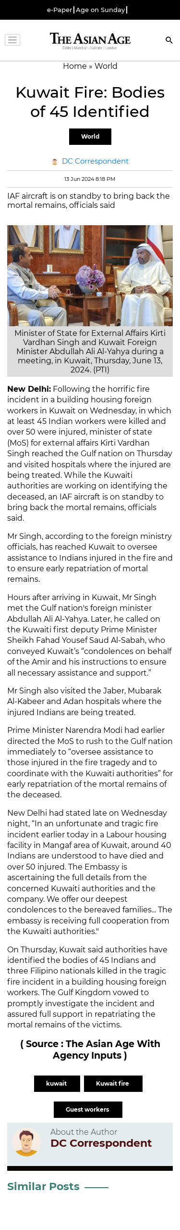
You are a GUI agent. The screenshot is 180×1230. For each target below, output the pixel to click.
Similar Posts (43, 1186)
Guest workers (88, 1109)
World (90, 136)
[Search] (169, 41)
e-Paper (59, 9)
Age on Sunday (100, 9)
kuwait (57, 1083)
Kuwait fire (113, 1083)
